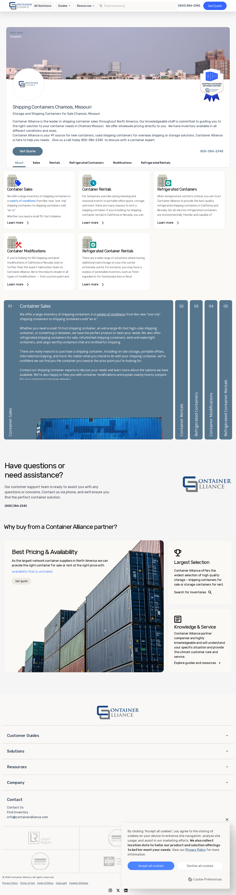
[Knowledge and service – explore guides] (200, 640)
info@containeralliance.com (27, 817)
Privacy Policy (10, 883)
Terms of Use (27, 883)
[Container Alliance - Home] (118, 712)
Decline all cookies (200, 866)
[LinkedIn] (126, 890)
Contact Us (15, 807)
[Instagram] (110, 890)
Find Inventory (17, 812)
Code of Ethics (45, 883)
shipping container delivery (51, 379)
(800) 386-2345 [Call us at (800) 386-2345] (189, 5)
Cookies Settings (78, 883)
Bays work (16, 32)
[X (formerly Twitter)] (118, 890)
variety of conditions (22, 201)
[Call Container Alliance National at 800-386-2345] (211, 151)
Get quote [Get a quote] (21, 581)
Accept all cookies (151, 866)
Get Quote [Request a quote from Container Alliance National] (28, 151)
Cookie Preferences (205, 879)
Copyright (61, 883)
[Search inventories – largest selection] (200, 572)
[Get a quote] (215, 6)
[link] (39, 199)
